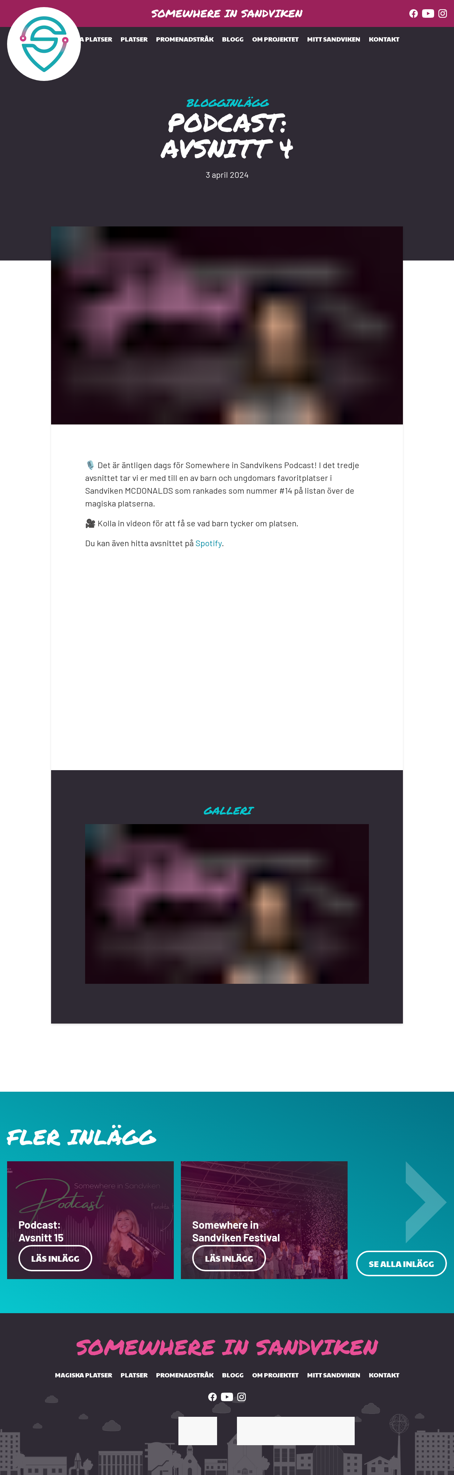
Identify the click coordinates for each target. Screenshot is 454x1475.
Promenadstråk (185, 38)
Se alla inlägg (401, 1263)
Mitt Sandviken (333, 38)
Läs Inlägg (55, 1258)
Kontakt (384, 38)
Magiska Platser (83, 38)
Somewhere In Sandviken (227, 13)
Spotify (208, 543)
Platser (134, 38)
